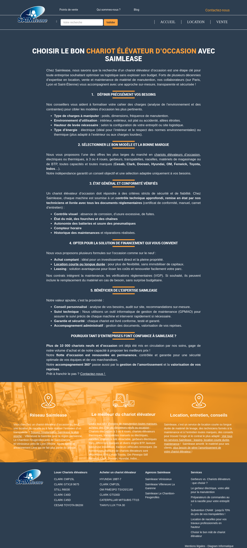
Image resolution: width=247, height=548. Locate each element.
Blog (136, 9)
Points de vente (68, 9)
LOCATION (196, 22)
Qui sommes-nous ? (108, 9)
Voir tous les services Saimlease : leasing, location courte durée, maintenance (198, 440)
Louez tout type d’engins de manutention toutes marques (123, 423)
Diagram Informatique (220, 546)
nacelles (94, 439)
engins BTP (138, 443)
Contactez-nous (217, 10)
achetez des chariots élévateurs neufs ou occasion (119, 427)
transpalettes (111, 435)
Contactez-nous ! (93, 374)
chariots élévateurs (143, 431)
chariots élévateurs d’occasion (177, 154)
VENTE (222, 22)
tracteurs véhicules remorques (134, 446)
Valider (110, 22)
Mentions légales (195, 546)
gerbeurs (137, 439)
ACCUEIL (167, 22)
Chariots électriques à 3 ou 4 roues (110, 431)
